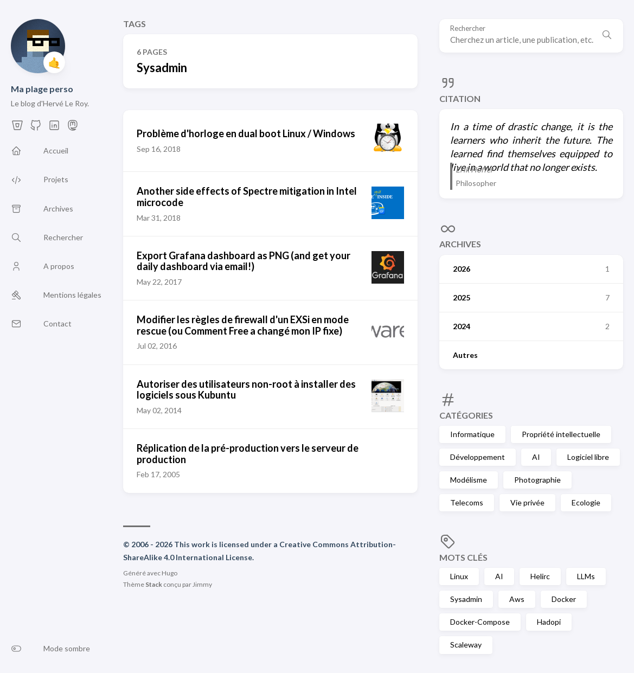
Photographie (537, 479)
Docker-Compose (480, 621)
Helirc (540, 576)
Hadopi (549, 621)
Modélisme (468, 479)
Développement (477, 457)
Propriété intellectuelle (561, 434)
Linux (459, 576)
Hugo (169, 573)
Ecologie (586, 502)
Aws (516, 599)
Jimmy (202, 584)
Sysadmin (466, 599)
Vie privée (527, 502)
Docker (564, 599)
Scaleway (466, 644)
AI (536, 457)
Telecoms (466, 502)
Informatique (472, 434)
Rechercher (467, 28)
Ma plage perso (42, 89)
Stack (153, 584)
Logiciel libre (588, 457)
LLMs (586, 576)
